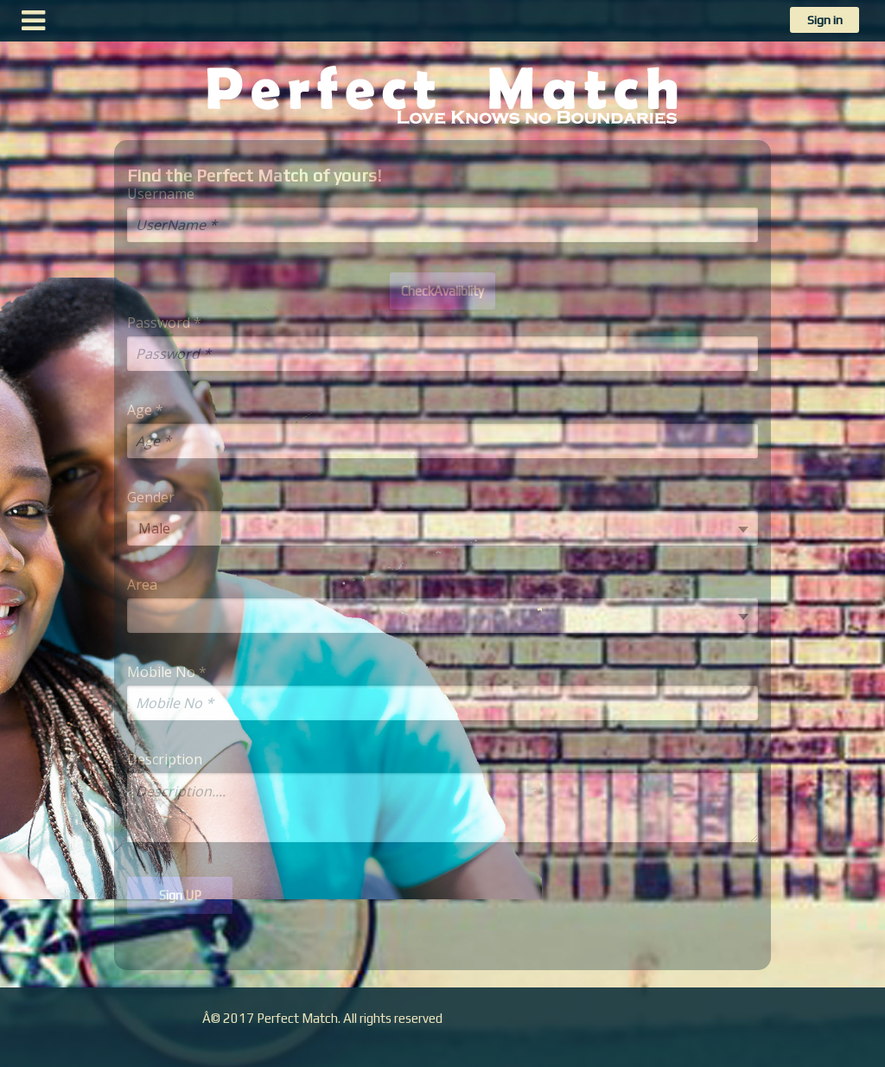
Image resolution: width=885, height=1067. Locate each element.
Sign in (825, 20)
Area (142, 585)
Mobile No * (167, 672)
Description (164, 760)
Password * (164, 323)
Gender (151, 498)
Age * (145, 410)
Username (160, 194)
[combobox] (442, 528)
